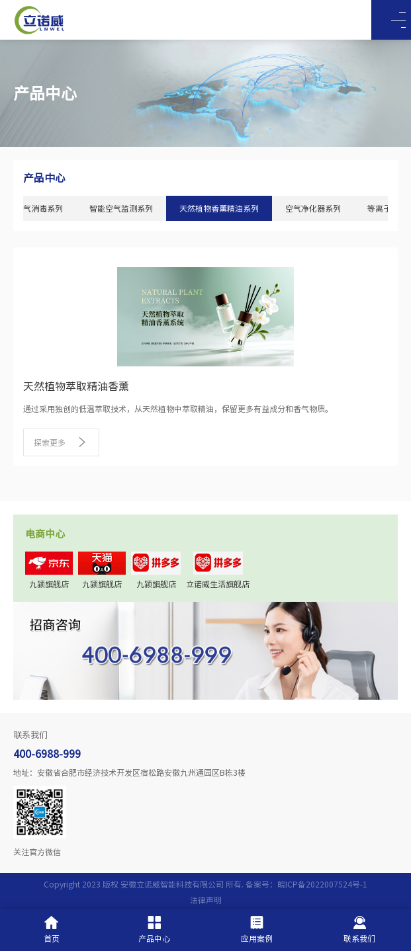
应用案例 (257, 929)
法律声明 (206, 900)
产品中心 (154, 929)
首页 (52, 929)
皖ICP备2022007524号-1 (322, 884)
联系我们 (359, 929)
